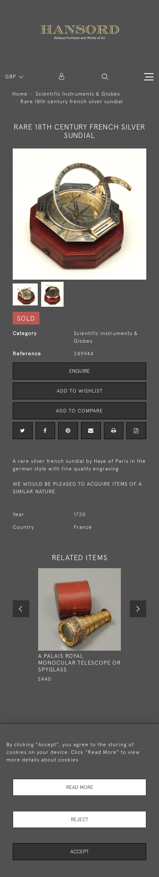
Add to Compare (79, 411)
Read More (79, 787)
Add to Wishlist (80, 391)
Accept (79, 852)
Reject (79, 819)
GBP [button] (11, 77)
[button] (104, 77)
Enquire (79, 371)
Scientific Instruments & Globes (78, 94)
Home (20, 94)
